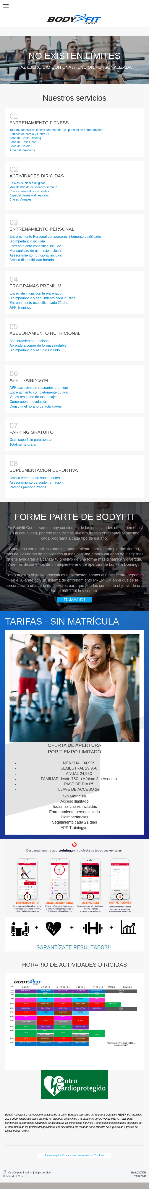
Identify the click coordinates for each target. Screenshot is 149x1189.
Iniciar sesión (138, 1172)
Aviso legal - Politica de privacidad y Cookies (74, 1155)
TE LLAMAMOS (74, 599)
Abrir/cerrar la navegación (74, 5)
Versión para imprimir (18, 1172)
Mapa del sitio (43, 1172)
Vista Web (140, 1175)
